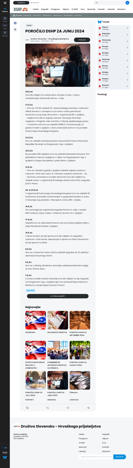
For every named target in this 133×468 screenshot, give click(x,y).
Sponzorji (91, 9)
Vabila (35, 9)
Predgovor (55, 9)
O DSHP (75, 9)
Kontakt (101, 9)
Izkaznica (121, 9)
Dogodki (44, 9)
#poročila (31, 290)
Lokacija (111, 9)
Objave (66, 9)
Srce (83, 9)
